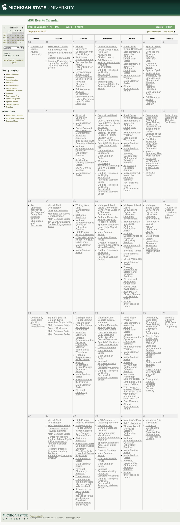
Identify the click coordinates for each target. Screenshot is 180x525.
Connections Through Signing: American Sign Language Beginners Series (153, 59)
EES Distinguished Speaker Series (153, 363)
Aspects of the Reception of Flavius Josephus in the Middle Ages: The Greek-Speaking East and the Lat (84, 497)
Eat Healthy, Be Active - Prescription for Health (83, 65)
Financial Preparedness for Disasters (83, 357)
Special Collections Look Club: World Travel (108, 226)
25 (20, 40)
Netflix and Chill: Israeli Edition (132, 382)
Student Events (12, 104)
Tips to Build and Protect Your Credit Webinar (153, 339)
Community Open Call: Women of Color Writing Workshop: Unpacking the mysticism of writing (153, 123)
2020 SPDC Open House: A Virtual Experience (84, 239)
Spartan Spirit (153, 70)
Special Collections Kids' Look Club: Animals (108, 444)
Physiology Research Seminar (129, 167)
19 (23, 38)
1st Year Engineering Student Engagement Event (59, 224)
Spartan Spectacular (59, 58)
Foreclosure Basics (152, 222)
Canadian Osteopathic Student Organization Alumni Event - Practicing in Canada (153, 432)
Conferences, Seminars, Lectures (14, 89)
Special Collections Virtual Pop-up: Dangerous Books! (83, 367)
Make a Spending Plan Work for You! (154, 153)
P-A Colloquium (132, 423)
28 (10, 42)
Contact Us (39, 516)
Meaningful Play (132, 420)
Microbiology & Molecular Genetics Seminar (131, 176)
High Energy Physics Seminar (84, 233)
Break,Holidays (12, 86)
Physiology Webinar (129, 318)
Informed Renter (132, 250)
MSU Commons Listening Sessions (108, 421)
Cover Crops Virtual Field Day (108, 50)
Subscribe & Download (14, 60)
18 (20, 38)
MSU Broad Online (37, 47)
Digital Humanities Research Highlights (152, 242)
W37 (4, 35)
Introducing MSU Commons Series (84, 142)
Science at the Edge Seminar (153, 135)
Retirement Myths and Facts (84, 58)
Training (9, 107)
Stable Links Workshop (130, 139)
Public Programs (13, 99)
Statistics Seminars (80, 136)
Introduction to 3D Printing (83, 380)
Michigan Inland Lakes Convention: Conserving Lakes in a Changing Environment (109, 209)
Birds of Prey (169, 216)
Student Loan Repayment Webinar (109, 139)
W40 (4, 42)
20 (8, 40)
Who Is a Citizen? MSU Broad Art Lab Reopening (171, 322)
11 (20, 35)
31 (10, 33)
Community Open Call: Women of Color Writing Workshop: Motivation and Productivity (153, 325)
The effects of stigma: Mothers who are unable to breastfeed (84, 483)
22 (13, 40)
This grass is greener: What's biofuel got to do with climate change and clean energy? (132, 393)
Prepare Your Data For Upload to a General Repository (84, 326)
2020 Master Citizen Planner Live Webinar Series (131, 295)
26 (23, 40)
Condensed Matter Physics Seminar (58, 429)
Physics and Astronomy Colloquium (130, 281)
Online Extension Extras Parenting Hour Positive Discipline (84, 100)
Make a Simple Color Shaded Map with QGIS (153, 373)
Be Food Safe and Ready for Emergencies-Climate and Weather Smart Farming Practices (153, 81)
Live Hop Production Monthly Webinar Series (84, 161)
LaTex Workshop (132, 259)
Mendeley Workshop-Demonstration (59, 214)
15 (13, 38)
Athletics (9, 83)
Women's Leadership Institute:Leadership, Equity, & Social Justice (109, 165)
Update (14, 62)
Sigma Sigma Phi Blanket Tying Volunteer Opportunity (60, 319)
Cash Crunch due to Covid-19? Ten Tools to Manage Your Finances (109, 124)
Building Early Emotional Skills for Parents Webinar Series (108, 85)
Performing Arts (12, 96)
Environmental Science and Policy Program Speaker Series (83, 75)
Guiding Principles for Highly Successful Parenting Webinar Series (60, 64)
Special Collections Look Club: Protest (108, 343)
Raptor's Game (150, 173)
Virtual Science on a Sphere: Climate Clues (83, 433)
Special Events (12, 102)
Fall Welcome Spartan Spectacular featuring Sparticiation (109, 63)
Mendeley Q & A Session (153, 421)
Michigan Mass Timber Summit (83, 318)
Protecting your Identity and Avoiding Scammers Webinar (109, 436)
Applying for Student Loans (106, 56)
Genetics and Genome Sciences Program (107, 427)
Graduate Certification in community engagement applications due (153, 164)
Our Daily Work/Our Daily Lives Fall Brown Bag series (152, 143)
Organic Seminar (107, 347)
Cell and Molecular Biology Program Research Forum (108, 132)
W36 (4, 33)
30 (8, 33)
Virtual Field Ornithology (54, 206)
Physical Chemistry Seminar (81, 83)
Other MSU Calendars (15, 118)
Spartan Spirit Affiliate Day (60, 53)
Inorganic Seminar (58, 210)
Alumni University (36, 52)
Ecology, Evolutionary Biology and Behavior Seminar (130, 158)
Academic (10, 77)
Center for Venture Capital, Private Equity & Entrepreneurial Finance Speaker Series (60, 441)
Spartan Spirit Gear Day (153, 47)
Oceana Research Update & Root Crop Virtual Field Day (108, 244)
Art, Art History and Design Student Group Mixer (152, 231)
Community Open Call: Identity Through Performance (38, 322)
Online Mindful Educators (106, 151)
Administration (12, 80)
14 (10, 38)
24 (18, 40)
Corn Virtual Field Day (107, 116)
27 (8, 42)
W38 (4, 38)
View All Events (12, 75)
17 (18, 38)
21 (10, 40)
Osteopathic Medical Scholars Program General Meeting (152, 385)
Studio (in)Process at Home (131, 88)
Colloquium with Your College (84, 52)
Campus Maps (12, 121)
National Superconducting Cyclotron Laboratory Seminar (84, 150)
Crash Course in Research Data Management (84, 130)
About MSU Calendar (14, 115)
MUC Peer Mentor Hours (107, 238)
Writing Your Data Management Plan (82, 208)
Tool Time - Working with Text (153, 250)
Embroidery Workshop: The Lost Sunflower (171, 118)
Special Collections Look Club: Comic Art (108, 145)
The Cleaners (82, 476)
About (32, 516)
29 (13, 42)
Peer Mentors (130, 182)
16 (15, 38)
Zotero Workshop (57, 328)
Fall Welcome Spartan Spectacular (82, 91)
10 (18, 35)
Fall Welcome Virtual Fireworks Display (153, 100)
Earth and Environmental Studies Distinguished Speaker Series (154, 351)
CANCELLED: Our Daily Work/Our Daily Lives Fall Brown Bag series (107, 336)
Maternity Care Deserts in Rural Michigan (106, 319)
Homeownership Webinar (132, 76)
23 (15, 40)
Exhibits (9, 93)
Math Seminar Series (131, 82)
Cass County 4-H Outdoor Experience (171, 208)
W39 (4, 40)
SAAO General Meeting (83, 168)
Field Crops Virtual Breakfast (132, 47)
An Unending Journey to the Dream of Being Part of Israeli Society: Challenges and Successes (38, 215)
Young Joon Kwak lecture (130, 287)
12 (23, 35)
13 (8, 38)
